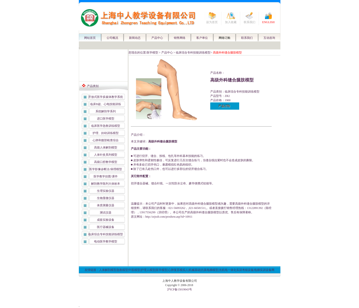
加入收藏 (231, 22)
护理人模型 (148, 270)
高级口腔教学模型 (105, 162)
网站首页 (90, 38)
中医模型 (134, 270)
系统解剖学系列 (105, 111)
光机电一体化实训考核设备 (236, 270)
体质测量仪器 (105, 205)
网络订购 (224, 38)
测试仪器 (105, 212)
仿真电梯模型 (209, 270)
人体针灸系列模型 (105, 154)
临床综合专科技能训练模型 (105, 234)
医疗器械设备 (105, 227)
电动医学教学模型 (105, 241)
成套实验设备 (105, 219)
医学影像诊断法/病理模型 (105, 169)
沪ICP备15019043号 (179, 289)
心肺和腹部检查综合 (106, 140)
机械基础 (194, 270)
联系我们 (249, 22)
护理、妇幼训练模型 (106, 133)
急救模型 (122, 270)
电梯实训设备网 (264, 270)
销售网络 (179, 38)
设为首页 (212, 22)
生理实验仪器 (105, 191)
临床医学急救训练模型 (105, 125)
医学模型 (152, 52)
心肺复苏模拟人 (178, 270)
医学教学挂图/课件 (105, 176)
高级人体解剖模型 (105, 147)
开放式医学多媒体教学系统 (105, 97)
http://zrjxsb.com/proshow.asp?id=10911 (169, 216)
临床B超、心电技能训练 (105, 104)
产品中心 (157, 38)
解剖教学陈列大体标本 (105, 183)
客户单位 (202, 38)
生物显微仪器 (105, 198)
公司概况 (112, 38)
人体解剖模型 (107, 270)
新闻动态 (135, 38)
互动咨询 (269, 38)
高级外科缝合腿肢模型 (162, 141)
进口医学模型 (105, 118)
